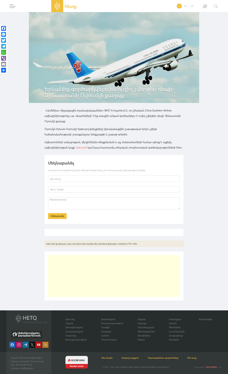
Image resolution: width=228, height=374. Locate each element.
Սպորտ (105, 335)
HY (179, 6)
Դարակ (69, 323)
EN (192, 6)
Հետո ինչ (70, 319)
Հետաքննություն (74, 327)
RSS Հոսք (194, 357)
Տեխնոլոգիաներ (146, 331)
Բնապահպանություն (112, 323)
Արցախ (142, 319)
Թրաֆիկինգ (144, 335)
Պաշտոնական (109, 339)
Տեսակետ (174, 339)
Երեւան (173, 323)
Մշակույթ (106, 331)
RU (186, 6)
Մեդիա (141, 339)
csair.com (81, 147)
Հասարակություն (74, 331)
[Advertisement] (114, 276)
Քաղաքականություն (76, 339)
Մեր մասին (107, 357)
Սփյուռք (142, 323)
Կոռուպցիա (175, 319)
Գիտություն (175, 327)
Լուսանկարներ (177, 331)
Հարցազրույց (176, 335)
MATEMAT (211, 367)
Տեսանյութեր (205, 319)
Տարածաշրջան (146, 327)
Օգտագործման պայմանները (165, 357)
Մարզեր (105, 327)
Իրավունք (70, 335)
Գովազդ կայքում (131, 357)
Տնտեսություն (108, 319)
